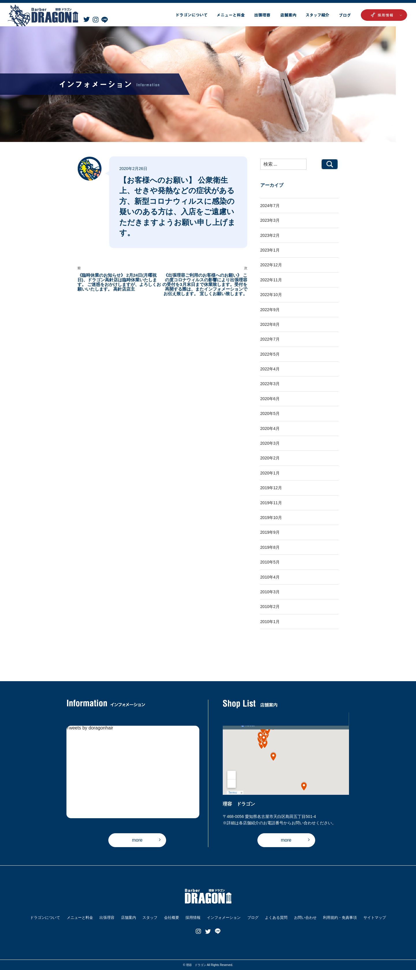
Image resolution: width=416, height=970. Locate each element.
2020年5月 (270, 413)
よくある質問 (276, 917)
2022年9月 (270, 309)
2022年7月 (270, 339)
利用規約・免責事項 (340, 917)
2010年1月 (270, 621)
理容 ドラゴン (196, 965)
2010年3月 (270, 592)
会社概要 (171, 917)
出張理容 (106, 917)
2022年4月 (270, 369)
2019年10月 (271, 517)
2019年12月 (271, 487)
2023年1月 (270, 250)
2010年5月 (270, 562)
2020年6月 (270, 398)
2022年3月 (270, 383)
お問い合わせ (305, 917)
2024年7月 (270, 205)
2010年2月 (270, 606)
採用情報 (192, 917)
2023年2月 (270, 235)
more (137, 840)
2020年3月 (270, 443)
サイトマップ (374, 917)
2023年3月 (270, 220)
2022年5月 (270, 354)
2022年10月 (271, 294)
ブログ (253, 917)
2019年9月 (270, 532)
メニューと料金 (80, 917)
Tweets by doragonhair (89, 728)
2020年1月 (270, 473)
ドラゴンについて (45, 917)
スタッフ (149, 917)
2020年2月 (270, 458)
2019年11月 (271, 502)
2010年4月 (270, 577)
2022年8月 (270, 324)
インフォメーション (224, 917)
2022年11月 (271, 280)
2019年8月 (270, 547)
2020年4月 (270, 428)
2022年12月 (271, 265)
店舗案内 (128, 917)
